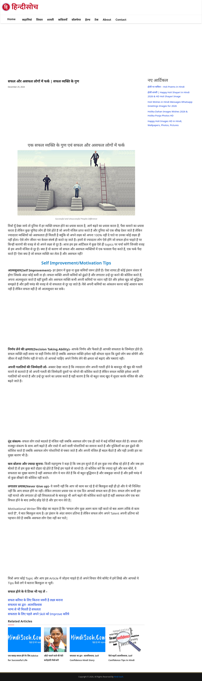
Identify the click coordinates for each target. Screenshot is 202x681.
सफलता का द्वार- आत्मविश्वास (25, 605)
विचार (39, 19)
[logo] (21, 11)
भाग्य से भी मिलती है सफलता (24, 609)
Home (11, 19)
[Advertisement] (101, 47)
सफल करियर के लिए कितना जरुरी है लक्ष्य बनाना (35, 600)
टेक (97, 19)
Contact (121, 19)
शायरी (50, 19)
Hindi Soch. (119, 676)
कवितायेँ (62, 19)
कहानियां (27, 19)
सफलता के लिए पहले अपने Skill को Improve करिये (38, 614)
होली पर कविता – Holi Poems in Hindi (166, 86)
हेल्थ (87, 19)
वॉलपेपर (76, 19)
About (107, 19)
